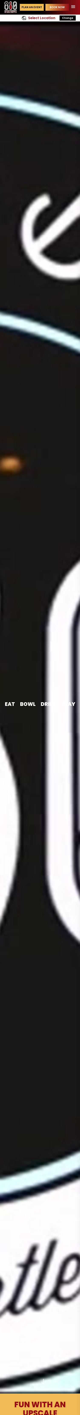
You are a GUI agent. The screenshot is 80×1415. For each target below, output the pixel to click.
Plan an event (32, 7)
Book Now (57, 7)
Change (67, 18)
